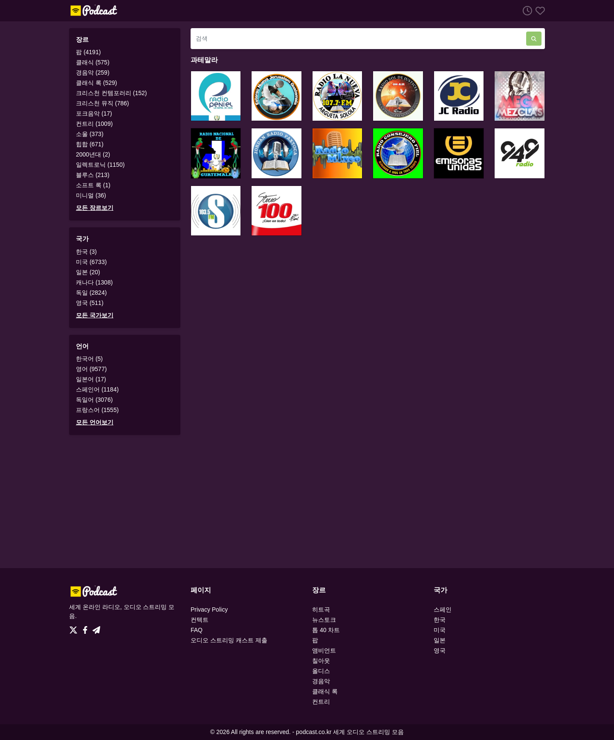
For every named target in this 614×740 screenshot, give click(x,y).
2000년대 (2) (93, 154)
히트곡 (321, 609)
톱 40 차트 (326, 630)
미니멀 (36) (91, 195)
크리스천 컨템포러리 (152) (111, 93)
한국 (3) (86, 251)
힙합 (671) (90, 144)
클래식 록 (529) (96, 82)
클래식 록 (325, 691)
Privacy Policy (209, 609)
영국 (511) (90, 302)
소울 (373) (90, 134)
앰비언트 (324, 650)
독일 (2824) (91, 292)
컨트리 (321, 701)
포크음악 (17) (94, 113)
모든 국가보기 (94, 315)
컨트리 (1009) (94, 123)
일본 (440, 640)
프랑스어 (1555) (97, 409)
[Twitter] (75, 627)
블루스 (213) (93, 174)
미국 (440, 630)
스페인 (443, 609)
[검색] (358, 39)
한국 (440, 619)
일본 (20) (88, 272)
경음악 (321, 681)
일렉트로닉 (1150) (100, 164)
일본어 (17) (91, 379)
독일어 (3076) (94, 399)
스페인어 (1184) (97, 389)
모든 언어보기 (94, 422)
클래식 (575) (93, 62)
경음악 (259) (93, 72)
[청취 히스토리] (525, 10)
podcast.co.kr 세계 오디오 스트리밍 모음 (350, 731)
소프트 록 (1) (93, 185)
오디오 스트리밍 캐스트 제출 (229, 640)
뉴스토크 (324, 619)
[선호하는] (538, 10)
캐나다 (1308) (94, 282)
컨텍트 (200, 619)
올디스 (321, 670)
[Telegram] (96, 627)
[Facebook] (87, 627)
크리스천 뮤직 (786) (102, 103)
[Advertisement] (307, 501)
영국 (440, 650)
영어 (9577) (91, 369)
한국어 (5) (89, 358)
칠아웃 (321, 660)
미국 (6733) (91, 261)
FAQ (197, 630)
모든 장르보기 (94, 207)
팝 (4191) (88, 52)
